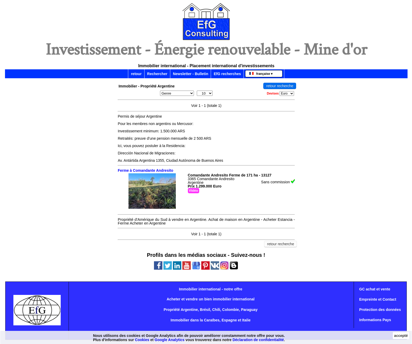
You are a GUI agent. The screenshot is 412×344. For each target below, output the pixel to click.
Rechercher (157, 74)
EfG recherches (227, 74)
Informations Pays (375, 320)
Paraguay (249, 309)
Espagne (229, 320)
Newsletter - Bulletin (190, 74)
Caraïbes (211, 320)
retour (136, 74)
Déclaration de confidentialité (258, 340)
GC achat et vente (374, 289)
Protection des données (380, 309)
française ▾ (260, 74)
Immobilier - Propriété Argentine (146, 86)
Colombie (230, 309)
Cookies (142, 340)
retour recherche (279, 86)
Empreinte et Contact (377, 299)
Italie (246, 320)
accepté (401, 335)
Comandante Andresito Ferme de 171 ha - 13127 (229, 175)
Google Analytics (169, 340)
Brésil (205, 309)
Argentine (189, 309)
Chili (216, 309)
